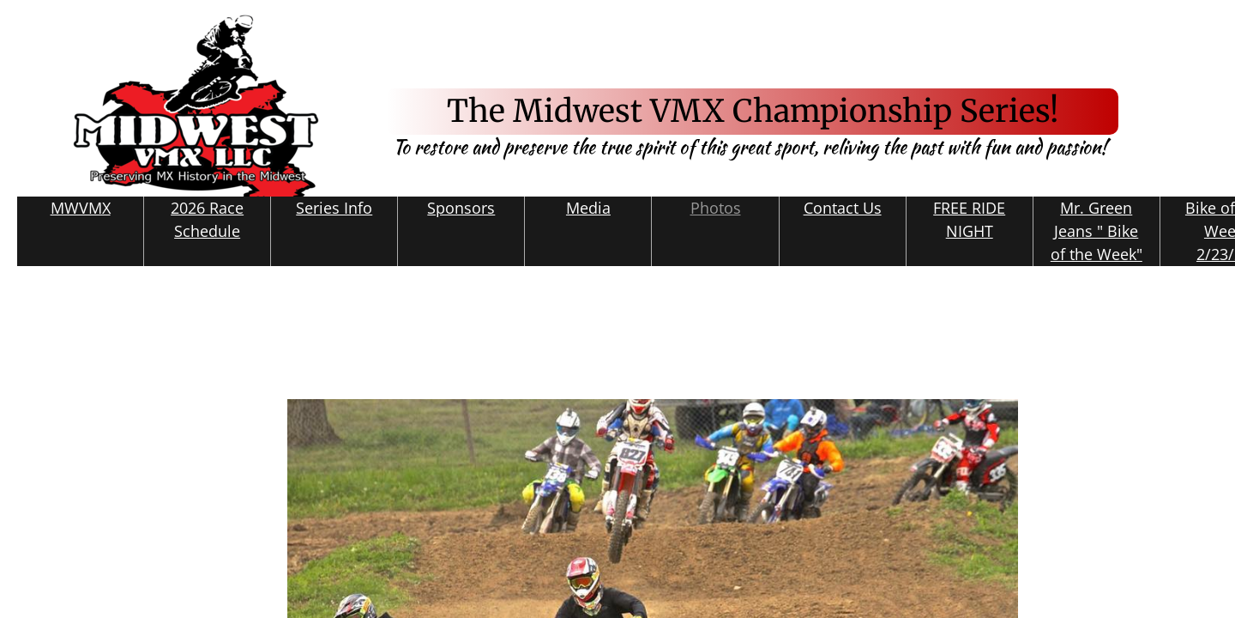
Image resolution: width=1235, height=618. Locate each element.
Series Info (334, 207)
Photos (715, 207)
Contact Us (843, 207)
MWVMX (81, 207)
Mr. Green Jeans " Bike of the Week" (1096, 230)
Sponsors (461, 207)
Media (588, 207)
